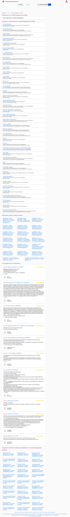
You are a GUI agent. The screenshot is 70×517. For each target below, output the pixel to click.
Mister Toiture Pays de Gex (9, 119)
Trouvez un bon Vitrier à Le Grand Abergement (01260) (9, 508)
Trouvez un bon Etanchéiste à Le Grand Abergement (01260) (23, 475)
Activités (20, 4)
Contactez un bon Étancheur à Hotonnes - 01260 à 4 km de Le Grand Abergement (38, 220)
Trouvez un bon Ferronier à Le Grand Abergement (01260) (9, 482)
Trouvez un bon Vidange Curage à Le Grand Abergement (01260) (23, 508)
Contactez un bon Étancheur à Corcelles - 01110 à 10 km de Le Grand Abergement (23, 246)
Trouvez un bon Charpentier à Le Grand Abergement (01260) (38, 465)
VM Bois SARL (6, 190)
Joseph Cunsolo (7, 181)
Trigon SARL (6, 76)
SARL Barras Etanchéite (9, 114)
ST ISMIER (20, 267)
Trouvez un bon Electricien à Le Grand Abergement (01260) (37, 470)
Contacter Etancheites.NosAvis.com (27, 512)
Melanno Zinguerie (7, 128)
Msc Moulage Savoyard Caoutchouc (12, 195)
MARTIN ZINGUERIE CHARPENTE (12, 109)
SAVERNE (18, 305)
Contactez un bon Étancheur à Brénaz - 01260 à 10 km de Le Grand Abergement (8, 246)
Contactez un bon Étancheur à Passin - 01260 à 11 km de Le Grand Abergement (8, 253)
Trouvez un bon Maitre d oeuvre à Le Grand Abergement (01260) (9, 487)
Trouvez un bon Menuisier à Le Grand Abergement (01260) (22, 487)
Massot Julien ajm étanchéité (10, 95)
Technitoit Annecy (7, 105)
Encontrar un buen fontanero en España (35, 516)
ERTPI (4, 138)
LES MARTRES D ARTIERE (23, 337)
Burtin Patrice (6, 57)
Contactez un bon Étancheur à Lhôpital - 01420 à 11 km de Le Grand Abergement (37, 253)
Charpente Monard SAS (9, 100)
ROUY (17, 400)
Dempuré (10, 369)
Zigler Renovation (12, 267)
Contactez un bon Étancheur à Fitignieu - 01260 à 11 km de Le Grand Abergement (23, 253)
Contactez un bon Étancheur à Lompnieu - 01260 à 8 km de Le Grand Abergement (9, 233)
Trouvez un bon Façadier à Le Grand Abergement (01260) (38, 475)
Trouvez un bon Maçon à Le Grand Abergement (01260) (38, 482)
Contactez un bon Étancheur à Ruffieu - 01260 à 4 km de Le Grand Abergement (8, 227)
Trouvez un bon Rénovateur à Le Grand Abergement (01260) (9, 503)
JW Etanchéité (6, 200)
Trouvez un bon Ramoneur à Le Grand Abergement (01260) (37, 497)
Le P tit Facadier (12, 353)
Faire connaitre (35, 512)
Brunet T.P (5, 81)
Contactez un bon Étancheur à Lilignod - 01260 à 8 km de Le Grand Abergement (37, 233)
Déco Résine (11, 305)
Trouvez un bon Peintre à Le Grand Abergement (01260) (9, 492)
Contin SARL (6, 205)
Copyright (45, 512)
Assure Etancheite (7, 28)
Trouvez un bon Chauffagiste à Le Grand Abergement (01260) (9, 470)
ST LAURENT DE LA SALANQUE (26, 325)
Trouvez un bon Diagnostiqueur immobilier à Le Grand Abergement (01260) (37, 454)
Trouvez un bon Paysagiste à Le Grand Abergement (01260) (38, 487)
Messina (5, 90)
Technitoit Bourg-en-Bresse (10, 157)
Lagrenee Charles (12, 325)
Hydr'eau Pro (11, 400)
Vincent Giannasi (7, 24)
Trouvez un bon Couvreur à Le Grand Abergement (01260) (22, 470)
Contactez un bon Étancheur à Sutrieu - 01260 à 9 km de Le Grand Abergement (8, 239)
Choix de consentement (51, 512)
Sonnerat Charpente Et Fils (10, 209)
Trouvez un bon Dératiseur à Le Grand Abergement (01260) (8, 454)
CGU (43, 512)
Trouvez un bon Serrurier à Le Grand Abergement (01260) (23, 503)
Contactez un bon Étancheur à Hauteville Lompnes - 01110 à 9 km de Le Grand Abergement (38, 239)
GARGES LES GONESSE (22, 282)
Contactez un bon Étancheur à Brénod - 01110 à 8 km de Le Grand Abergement (37, 227)
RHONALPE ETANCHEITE (9, 43)
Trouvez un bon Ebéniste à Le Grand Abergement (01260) (9, 460)
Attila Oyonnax (6, 33)
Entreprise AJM (11, 282)
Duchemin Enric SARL (8, 38)
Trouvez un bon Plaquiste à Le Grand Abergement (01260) (37, 492)
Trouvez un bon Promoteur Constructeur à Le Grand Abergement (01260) (23, 498)
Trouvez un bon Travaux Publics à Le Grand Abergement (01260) (38, 508)
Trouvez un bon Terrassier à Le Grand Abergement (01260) (37, 503)
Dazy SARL (6, 152)
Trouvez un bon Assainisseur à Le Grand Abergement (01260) (9, 465)
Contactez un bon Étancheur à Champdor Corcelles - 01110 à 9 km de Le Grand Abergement (23, 239)
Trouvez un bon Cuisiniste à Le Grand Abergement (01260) (22, 460)
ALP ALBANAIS (7, 62)
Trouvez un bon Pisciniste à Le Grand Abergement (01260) (22, 492)
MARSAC (19, 353)
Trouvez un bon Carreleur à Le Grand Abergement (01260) (22, 465)
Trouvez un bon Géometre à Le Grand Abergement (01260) (37, 460)
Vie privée (39, 512)
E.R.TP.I (5, 143)
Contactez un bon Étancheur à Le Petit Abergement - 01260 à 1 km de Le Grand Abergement (9, 220)
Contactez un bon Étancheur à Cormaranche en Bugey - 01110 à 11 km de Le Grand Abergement (38, 246)
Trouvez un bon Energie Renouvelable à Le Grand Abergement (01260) (9, 476)
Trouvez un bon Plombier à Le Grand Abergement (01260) (9, 497)
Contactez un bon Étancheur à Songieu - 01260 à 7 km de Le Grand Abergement (23, 227)
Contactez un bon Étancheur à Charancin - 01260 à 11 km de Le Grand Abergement (11, 259)
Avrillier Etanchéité (7, 176)
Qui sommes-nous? (18, 512)
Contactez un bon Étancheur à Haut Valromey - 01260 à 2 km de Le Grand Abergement (23, 220)
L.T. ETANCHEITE (7, 52)
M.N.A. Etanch (6, 71)
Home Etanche (11, 337)
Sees (4, 162)
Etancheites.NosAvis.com (12, 1)
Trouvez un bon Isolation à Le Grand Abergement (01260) (23, 482)
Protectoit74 (6, 171)
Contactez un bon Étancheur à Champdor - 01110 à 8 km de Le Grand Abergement (23, 233)
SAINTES (16, 369)
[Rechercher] (49, 4)
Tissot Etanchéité (7, 133)
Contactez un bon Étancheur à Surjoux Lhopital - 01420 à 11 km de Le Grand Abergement (34, 259)
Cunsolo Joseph (7, 124)
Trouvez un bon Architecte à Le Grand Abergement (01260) (22, 454)
